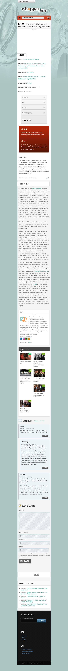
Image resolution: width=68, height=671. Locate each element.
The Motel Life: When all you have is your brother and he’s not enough (25, 381)
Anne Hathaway (36, 64)
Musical (30, 59)
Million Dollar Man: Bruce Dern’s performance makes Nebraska (39, 364)
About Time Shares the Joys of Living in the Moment (39, 395)
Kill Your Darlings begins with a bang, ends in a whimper (25, 410)
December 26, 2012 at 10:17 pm (28, 444)
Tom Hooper (30, 72)
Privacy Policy (25, 653)
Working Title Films (30, 79)
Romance (36, 59)
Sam (29, 342)
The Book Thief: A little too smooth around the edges (39, 380)
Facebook (24, 636)
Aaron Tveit (27, 64)
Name (20, 532)
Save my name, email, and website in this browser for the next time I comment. (34, 555)
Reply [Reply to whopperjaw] (45, 468)
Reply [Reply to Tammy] (45, 498)
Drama (25, 59)
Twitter (24, 639)
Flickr (23, 637)
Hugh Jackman (30, 66)
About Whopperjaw (27, 649)
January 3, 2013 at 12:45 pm (26, 477)
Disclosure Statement (27, 651)
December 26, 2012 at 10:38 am (27, 428)
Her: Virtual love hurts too (25, 362)
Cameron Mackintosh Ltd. (31, 76)
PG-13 (30, 83)
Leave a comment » (40, 421)
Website (21, 546)
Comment (21, 510)
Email (20, 539)
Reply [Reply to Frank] (45, 436)
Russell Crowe (40, 66)
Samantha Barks (23, 68)
